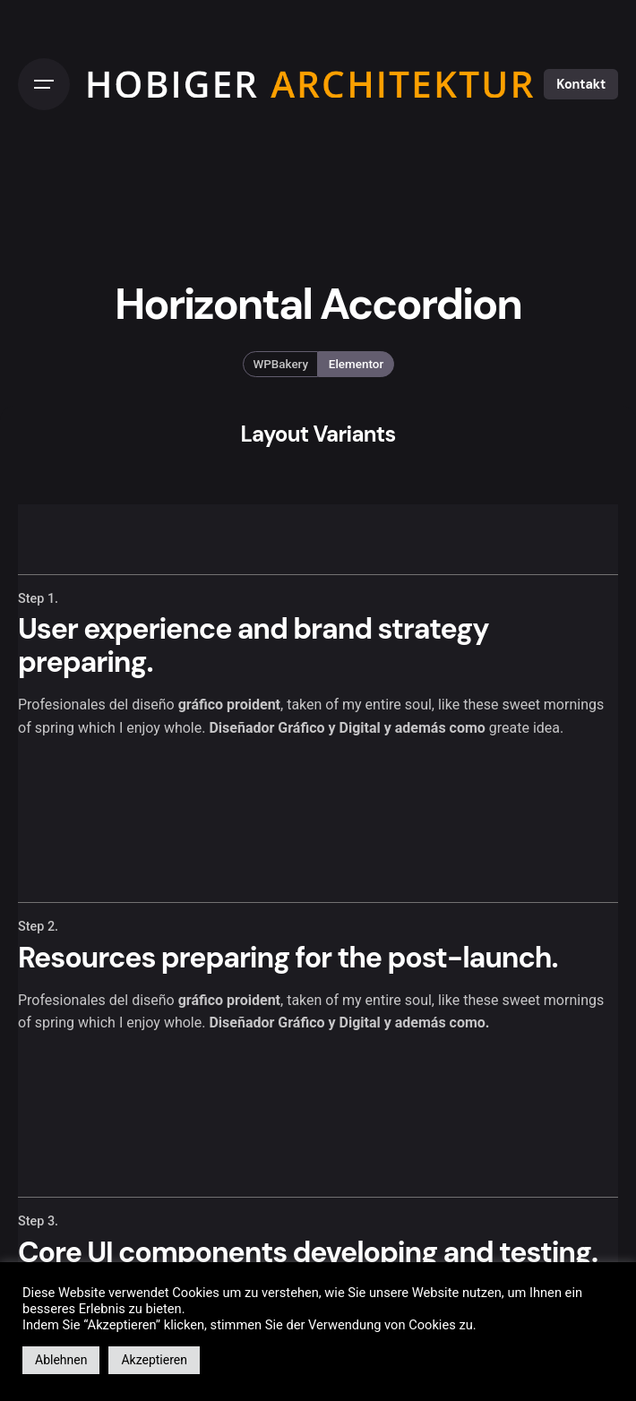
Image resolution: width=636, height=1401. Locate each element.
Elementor (356, 364)
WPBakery (280, 364)
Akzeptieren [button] (154, 1360)
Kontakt (581, 84)
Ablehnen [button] (61, 1360)
